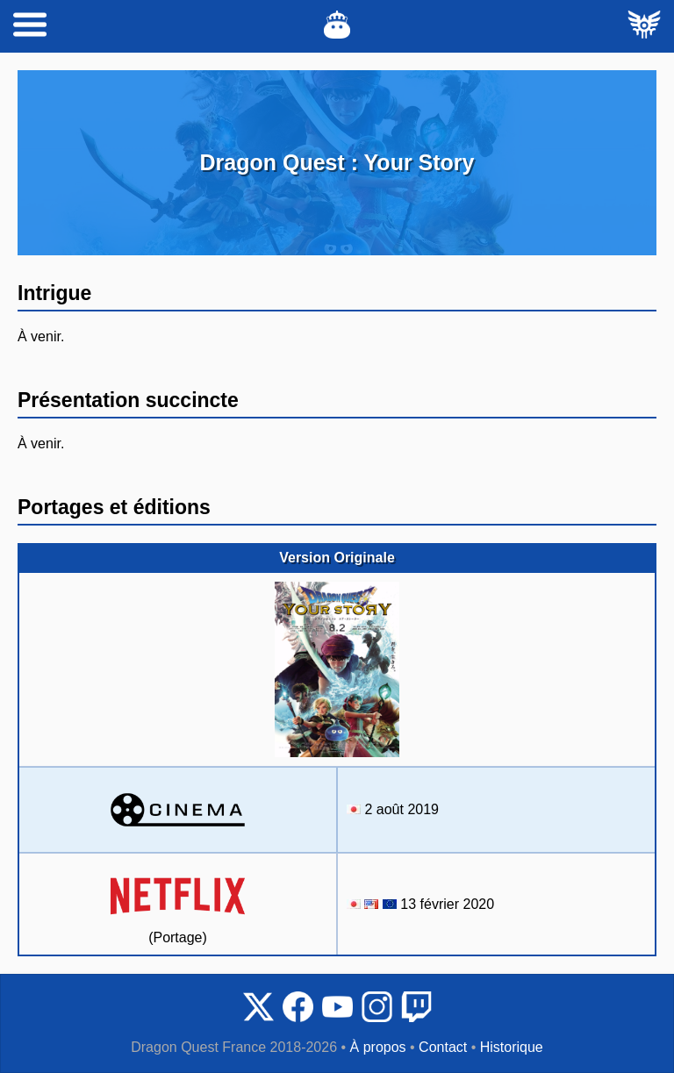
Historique (511, 1047)
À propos (378, 1047)
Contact (443, 1047)
